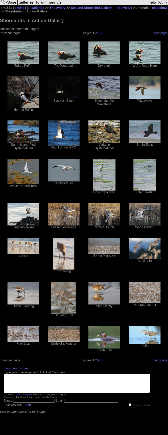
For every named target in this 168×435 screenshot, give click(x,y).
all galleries (35, 7)
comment (11, 368)
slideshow (159, 7)
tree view (123, 7)
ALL (100, 33)
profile (19, 7)
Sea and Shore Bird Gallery (91, 7)
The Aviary (58, 7)
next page (160, 33)
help (28, 408)
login (18, 398)
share (24, 368)
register (28, 398)
